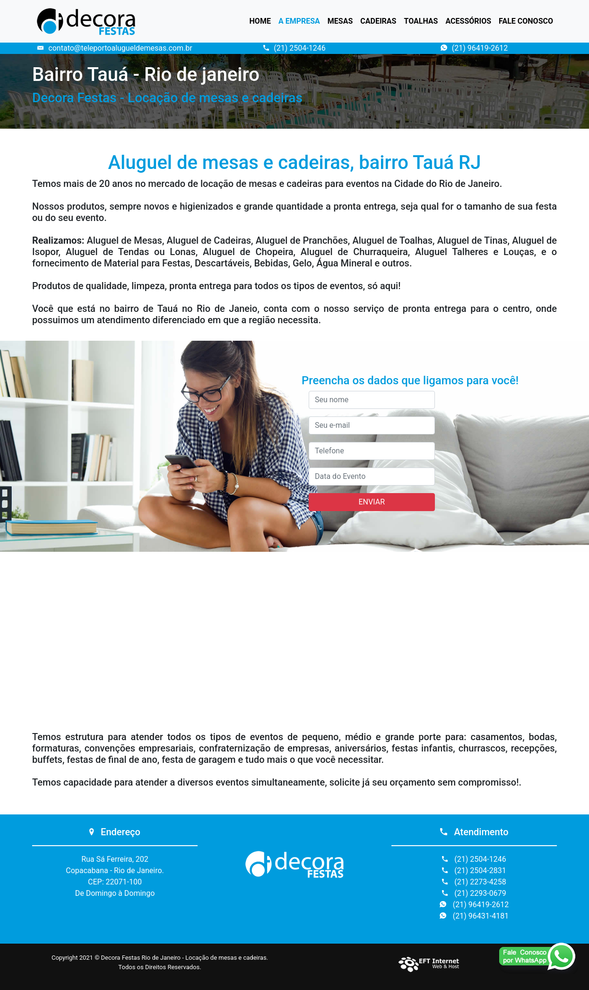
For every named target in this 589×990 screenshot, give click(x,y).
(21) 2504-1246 (294, 48)
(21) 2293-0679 (474, 893)
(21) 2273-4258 (474, 881)
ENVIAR (372, 501)
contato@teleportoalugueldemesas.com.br (114, 48)
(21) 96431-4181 (474, 915)
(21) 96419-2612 (474, 48)
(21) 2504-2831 (474, 870)
